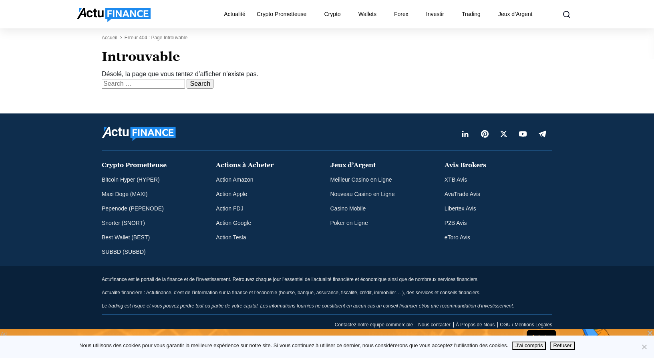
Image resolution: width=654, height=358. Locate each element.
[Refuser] (644, 347)
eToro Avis (457, 237)
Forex (401, 14)
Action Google (233, 223)
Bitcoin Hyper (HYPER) (131, 179)
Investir (435, 14)
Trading (471, 14)
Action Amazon (234, 179)
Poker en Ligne (349, 223)
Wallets (367, 14)
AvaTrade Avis (462, 194)
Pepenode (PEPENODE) (133, 208)
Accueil (109, 37)
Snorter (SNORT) (123, 223)
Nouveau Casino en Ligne (362, 194)
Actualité (235, 14)
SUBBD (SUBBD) (124, 252)
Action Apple (231, 194)
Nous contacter (434, 325)
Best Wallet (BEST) (126, 237)
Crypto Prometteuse (282, 14)
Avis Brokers (465, 165)
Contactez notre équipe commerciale (374, 325)
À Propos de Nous (475, 325)
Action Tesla (231, 237)
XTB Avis (456, 179)
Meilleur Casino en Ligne (361, 179)
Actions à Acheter (245, 165)
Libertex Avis (460, 208)
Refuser (562, 345)
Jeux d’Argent (515, 14)
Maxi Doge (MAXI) (124, 194)
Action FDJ (229, 208)
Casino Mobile (348, 208)
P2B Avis (456, 223)
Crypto (332, 14)
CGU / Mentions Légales (526, 325)
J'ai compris (529, 345)
